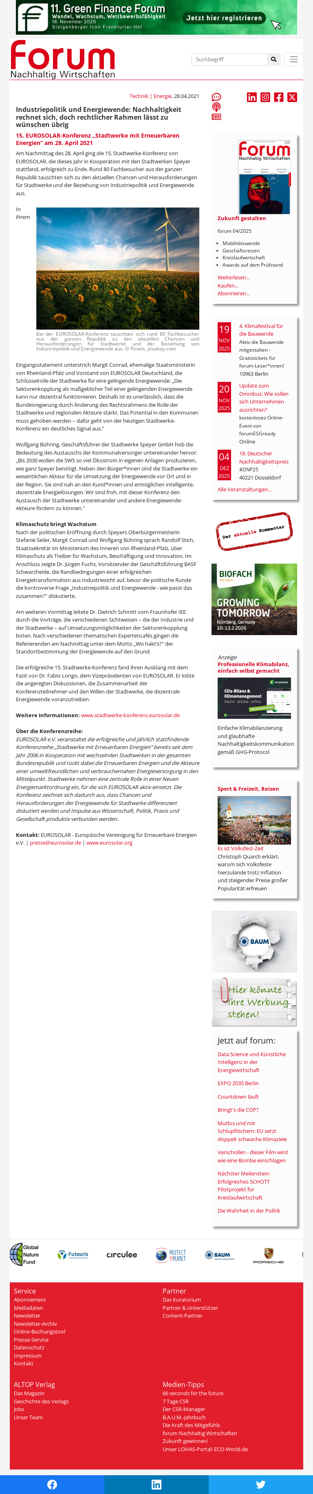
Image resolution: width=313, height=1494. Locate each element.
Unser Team (28, 1417)
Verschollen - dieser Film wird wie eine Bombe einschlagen (253, 1156)
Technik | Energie (151, 96)
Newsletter (27, 1315)
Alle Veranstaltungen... (244, 489)
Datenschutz (29, 1347)
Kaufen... (228, 285)
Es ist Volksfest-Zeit (241, 848)
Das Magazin (29, 1393)
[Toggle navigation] (293, 59)
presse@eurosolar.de (55, 842)
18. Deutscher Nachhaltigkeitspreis (264, 457)
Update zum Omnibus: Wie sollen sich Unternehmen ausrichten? (264, 397)
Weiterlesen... (234, 277)
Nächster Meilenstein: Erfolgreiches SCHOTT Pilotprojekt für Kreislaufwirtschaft (244, 1185)
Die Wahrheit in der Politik (249, 1210)
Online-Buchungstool (39, 1331)
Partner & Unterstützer (190, 1307)
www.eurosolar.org (109, 842)
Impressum (28, 1355)
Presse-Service (31, 1339)
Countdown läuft (238, 1096)
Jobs (19, 1409)
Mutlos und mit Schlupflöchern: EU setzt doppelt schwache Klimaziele (252, 1131)
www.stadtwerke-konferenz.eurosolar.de (130, 715)
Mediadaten (28, 1307)
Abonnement (30, 1299)
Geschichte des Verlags (41, 1401)
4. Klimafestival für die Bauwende (261, 330)
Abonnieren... (234, 293)
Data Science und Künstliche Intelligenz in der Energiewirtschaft (252, 1062)
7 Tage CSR (176, 1401)
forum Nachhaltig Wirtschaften (200, 1433)
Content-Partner (183, 1315)
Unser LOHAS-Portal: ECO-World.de (205, 1449)
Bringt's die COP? (238, 1109)
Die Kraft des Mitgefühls (191, 1425)
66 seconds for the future (193, 1393)
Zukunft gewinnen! (185, 1441)
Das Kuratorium (182, 1299)
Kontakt (23, 1363)
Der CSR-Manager (184, 1409)
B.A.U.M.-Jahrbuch (184, 1417)
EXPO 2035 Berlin (238, 1083)
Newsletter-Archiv (35, 1323)
